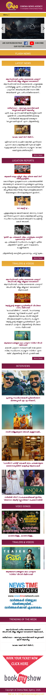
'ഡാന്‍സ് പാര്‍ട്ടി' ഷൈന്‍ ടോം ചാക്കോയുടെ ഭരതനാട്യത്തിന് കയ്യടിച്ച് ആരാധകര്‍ (23, 464)
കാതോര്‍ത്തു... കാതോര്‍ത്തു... (19, 536)
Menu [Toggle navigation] (6, 14)
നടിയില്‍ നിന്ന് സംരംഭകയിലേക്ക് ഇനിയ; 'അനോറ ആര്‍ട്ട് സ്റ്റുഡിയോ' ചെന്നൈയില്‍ (23, 498)
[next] (43, 28)
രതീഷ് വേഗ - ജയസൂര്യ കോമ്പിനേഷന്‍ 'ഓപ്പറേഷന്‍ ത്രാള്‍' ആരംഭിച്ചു (23, 638)
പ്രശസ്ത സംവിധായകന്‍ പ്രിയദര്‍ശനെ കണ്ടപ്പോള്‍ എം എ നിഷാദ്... (23, 399)
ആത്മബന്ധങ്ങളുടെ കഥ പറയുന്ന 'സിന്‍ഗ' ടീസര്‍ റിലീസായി (20, 573)
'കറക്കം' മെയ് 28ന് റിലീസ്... (23, 645)
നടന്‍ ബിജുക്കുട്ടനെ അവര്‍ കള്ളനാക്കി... (23, 432)
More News (38, 155)
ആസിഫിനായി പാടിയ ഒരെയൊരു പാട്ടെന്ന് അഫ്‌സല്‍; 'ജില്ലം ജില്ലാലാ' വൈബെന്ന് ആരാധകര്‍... (23, 631)
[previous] (2, 28)
